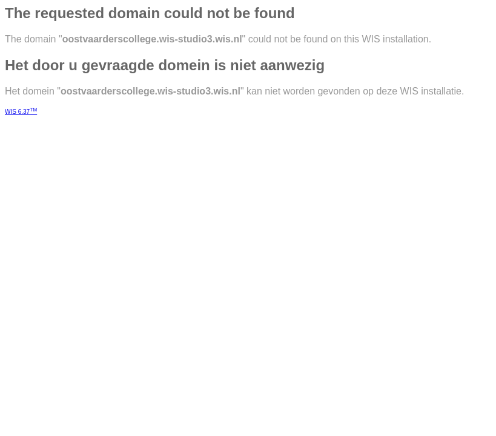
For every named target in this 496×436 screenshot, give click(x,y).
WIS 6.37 (21, 111)
